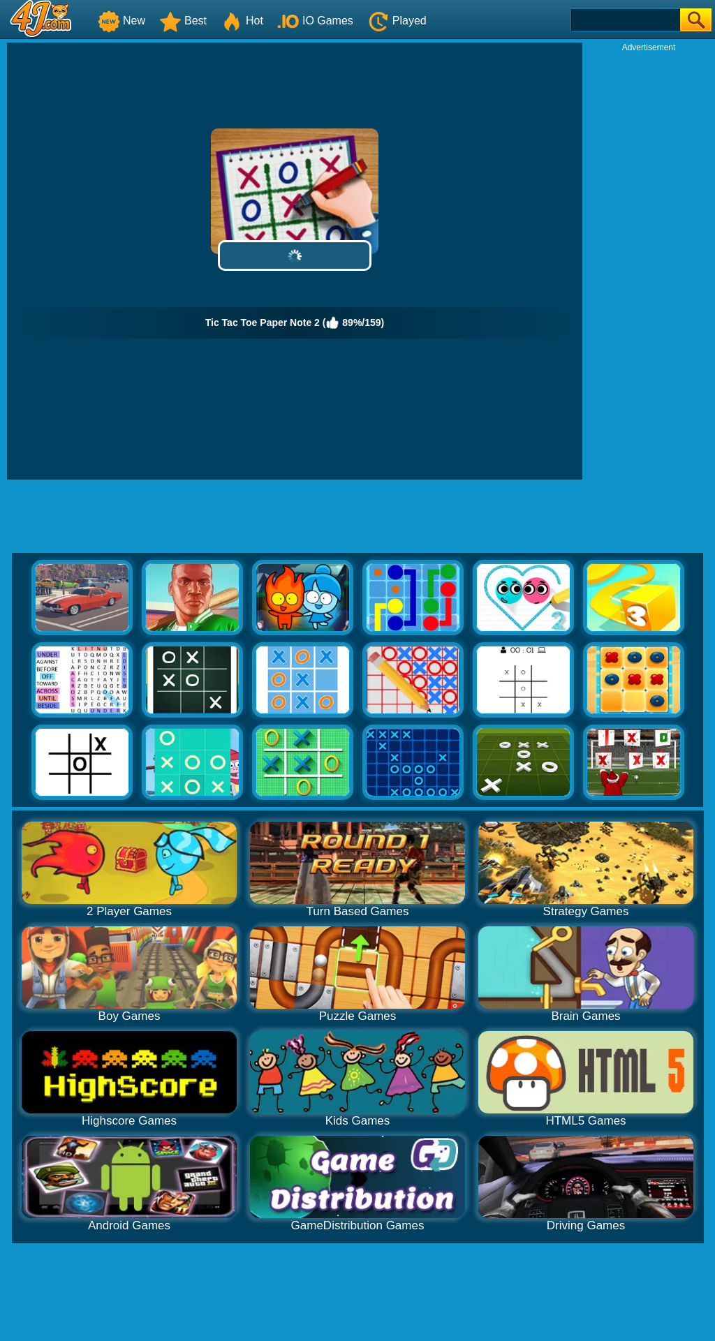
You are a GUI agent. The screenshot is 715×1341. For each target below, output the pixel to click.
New (121, 21)
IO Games (315, 21)
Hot (242, 21)
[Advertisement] (649, 262)
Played (397, 21)
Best (183, 21)
